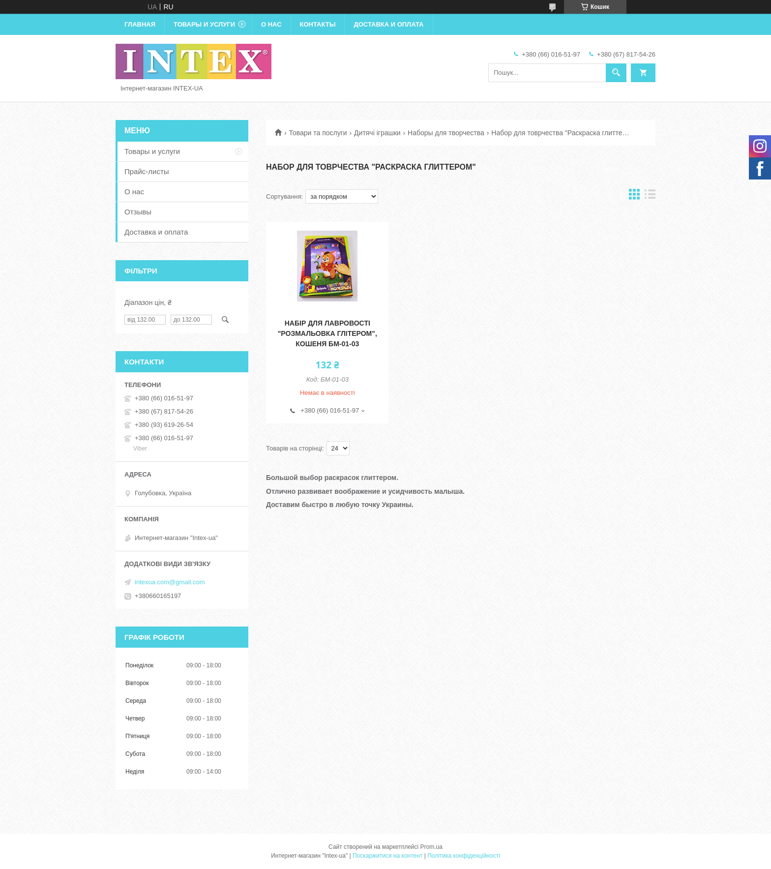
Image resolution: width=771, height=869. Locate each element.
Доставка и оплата (388, 24)
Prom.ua (431, 846)
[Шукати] (616, 72)
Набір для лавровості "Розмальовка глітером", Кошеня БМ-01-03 (327, 333)
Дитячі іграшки (377, 133)
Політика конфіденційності (463, 855)
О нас (271, 24)
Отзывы (137, 212)
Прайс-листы (146, 171)
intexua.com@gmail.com (170, 582)
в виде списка (650, 196)
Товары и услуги (204, 24)
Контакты (318, 24)
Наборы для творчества (446, 133)
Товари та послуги (318, 133)
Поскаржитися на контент (387, 855)
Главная (139, 24)
